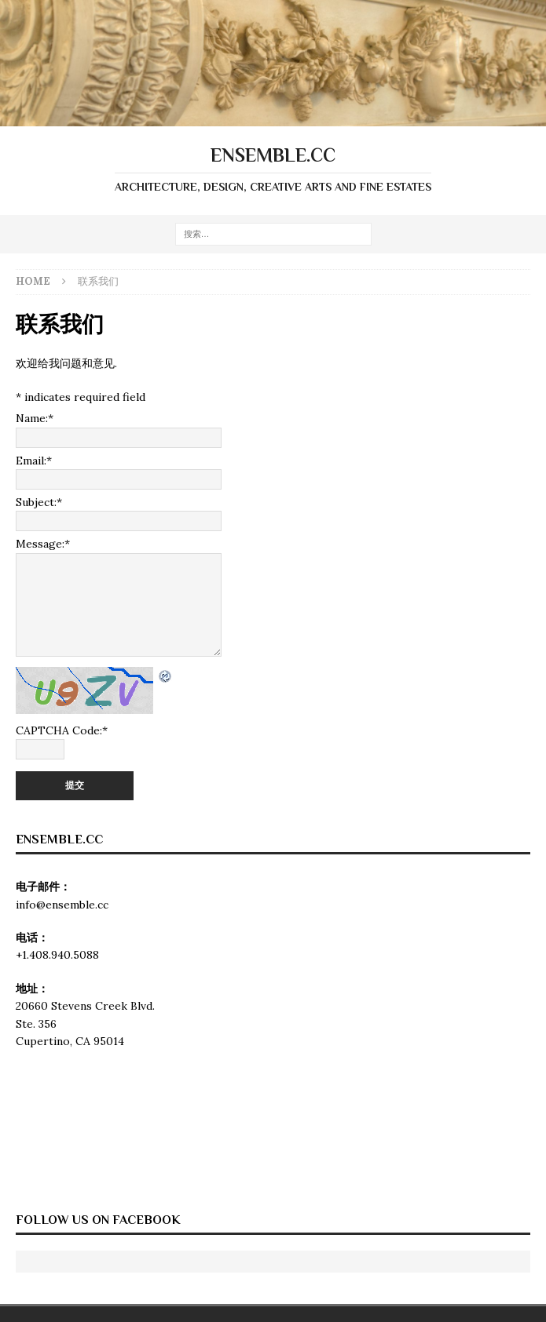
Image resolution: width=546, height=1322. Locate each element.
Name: (34, 418)
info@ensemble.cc (62, 905)
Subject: (39, 502)
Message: (43, 544)
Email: (34, 460)
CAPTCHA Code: (62, 730)
